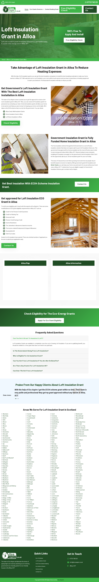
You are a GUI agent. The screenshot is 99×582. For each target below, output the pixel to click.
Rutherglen (79, 476)
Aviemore (5, 442)
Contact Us (89, 9)
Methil (53, 530)
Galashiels (30, 506)
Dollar (28, 442)
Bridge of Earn (7, 500)
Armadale (5, 436)
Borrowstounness (8, 494)
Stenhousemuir (80, 490)
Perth (77, 448)
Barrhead (5, 460)
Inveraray (54, 416)
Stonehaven (79, 494)
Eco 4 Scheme (39, 558)
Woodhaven (79, 532)
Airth (4, 420)
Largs (53, 482)
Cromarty (30, 424)
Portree (78, 460)
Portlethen (79, 458)
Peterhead (79, 450)
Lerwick (53, 488)
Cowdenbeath (31, 418)
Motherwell (79, 414)
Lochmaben (54, 510)
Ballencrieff (6, 450)
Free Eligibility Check (68, 9)
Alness (5, 426)
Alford (4, 422)
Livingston (54, 502)
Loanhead (54, 504)
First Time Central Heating (42, 563)
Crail (28, 420)
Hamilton (29, 532)
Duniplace (30, 464)
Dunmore (29, 466)
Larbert (53, 480)
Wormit (78, 534)
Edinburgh (30, 482)
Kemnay (53, 444)
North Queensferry (81, 436)
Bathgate (5, 462)
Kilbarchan (54, 446)
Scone (78, 482)
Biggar (4, 472)
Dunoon (29, 468)
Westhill (78, 524)
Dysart (29, 472)
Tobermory (79, 512)
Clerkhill (5, 530)
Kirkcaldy (54, 464)
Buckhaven (6, 510)
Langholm (54, 478)
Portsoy (78, 462)
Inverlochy (54, 424)
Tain (77, 502)
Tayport (78, 504)
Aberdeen (5, 414)
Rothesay (78, 474)
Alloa (8, 59)
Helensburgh (30, 536)
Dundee (29, 460)
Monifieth (54, 536)
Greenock (30, 524)
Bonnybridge (6, 492)
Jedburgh (54, 432)
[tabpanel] (51, 392)
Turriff (78, 520)
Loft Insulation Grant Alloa (18, 59)
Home (26, 9)
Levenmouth (55, 496)
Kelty (52, 442)
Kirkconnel (54, 466)
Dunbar (29, 454)
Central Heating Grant (51, 9)
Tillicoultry (79, 510)
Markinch (54, 520)
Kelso (53, 440)
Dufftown (30, 448)
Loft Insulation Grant (41, 561)
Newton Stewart (80, 428)
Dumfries (29, 452)
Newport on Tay (80, 426)
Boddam (5, 490)
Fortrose (29, 502)
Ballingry (5, 452)
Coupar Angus (31, 416)
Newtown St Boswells (82, 430)
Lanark (53, 476)
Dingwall (29, 440)
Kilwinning (54, 450)
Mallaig (53, 518)
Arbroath (5, 434)
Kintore (53, 462)
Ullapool (78, 522)
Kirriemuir (54, 472)
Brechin (5, 496)
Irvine (53, 430)
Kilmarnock (54, 448)
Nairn (77, 420)
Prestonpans (79, 464)
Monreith (54, 538)
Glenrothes (30, 512)
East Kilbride (30, 478)
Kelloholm (54, 438)
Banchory (5, 454)
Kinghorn (54, 454)
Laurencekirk (55, 486)
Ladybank (54, 474)
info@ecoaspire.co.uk (76, 562)
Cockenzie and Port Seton (10, 536)
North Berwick (80, 432)
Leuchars (54, 492)
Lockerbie (54, 512)
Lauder (53, 484)
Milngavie (54, 532)
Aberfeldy (5, 416)
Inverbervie (54, 418)
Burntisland (6, 514)
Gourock (29, 514)
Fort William (30, 500)
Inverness (54, 426)
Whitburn (78, 526)
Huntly (29, 538)
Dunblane (29, 458)
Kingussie (54, 458)
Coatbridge (6, 534)
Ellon (28, 488)
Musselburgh (79, 416)
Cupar (29, 430)
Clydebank (6, 532)
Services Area (39, 569)
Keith (52, 436)
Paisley (78, 442)
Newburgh (79, 424)
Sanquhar (78, 480)
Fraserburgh (30, 504)
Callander (5, 516)
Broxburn (5, 508)
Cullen (29, 426)
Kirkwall (53, 470)
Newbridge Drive (80, 422)
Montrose (54, 540)
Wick (77, 528)
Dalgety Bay (30, 434)
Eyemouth (30, 490)
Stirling (78, 492)
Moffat (53, 534)
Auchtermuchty (7, 440)
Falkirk (29, 492)
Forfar (29, 496)
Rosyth (78, 472)
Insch (53, 414)
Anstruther (6, 432)
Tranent (78, 514)
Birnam (5, 474)
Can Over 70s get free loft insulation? (28, 371)
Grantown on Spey (32, 520)
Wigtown (78, 530)
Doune (29, 446)
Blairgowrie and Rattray (9, 486)
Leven (53, 494)
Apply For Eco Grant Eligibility (49, 320)
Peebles (78, 444)
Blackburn (5, 476)
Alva (4, 428)
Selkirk (78, 484)
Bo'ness (5, 488)
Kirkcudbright (55, 468)
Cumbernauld (31, 428)
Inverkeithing (55, 422)
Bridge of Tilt (6, 502)
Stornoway (79, 498)
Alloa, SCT (73, 566)
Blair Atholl (6, 484)
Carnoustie (6, 522)
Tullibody (78, 518)
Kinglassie (54, 456)
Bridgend (5, 504)
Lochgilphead (55, 508)
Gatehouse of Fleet (32, 508)
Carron (5, 524)
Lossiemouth (55, 514)
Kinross (53, 460)
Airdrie (4, 418)
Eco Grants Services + (37, 9)
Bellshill (5, 468)
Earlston (29, 474)
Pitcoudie (78, 452)
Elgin (28, 486)
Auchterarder (6, 438)
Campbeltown (7, 518)
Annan (4, 430)
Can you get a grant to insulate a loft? (28, 338)
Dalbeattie (30, 432)
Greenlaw (29, 522)
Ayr (4, 444)
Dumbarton (30, 450)
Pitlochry (78, 454)
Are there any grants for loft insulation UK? (30, 366)
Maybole (53, 524)
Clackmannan (7, 528)
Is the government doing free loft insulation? (31, 351)
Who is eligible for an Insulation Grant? (28, 356)
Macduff (53, 516)
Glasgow (29, 510)
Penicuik (78, 446)
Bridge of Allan (7, 498)
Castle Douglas (7, 526)
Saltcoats (78, 478)
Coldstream (6, 538)
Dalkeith (29, 436)
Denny (29, 438)
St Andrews (79, 486)
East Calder (30, 476)
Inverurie (53, 428)
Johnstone (54, 434)
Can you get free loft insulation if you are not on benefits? (36, 361)
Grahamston (30, 516)
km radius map (25, 281)
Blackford (5, 480)
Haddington (30, 528)
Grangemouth (31, 518)
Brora (4, 506)
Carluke (5, 520)
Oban (77, 438)
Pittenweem (79, 456)
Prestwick (79, 466)
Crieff (28, 422)
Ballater (5, 448)
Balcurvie (5, 446)
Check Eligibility (11, 123)
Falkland (29, 494)
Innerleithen (30, 540)
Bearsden (5, 466)
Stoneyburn (79, 496)
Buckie (4, 512)
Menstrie (54, 528)
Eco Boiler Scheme (40, 566)
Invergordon (54, 420)
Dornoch (29, 444)
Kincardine (54, 452)
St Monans (79, 488)
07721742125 (91, 2)
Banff (4, 456)
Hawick (29, 534)
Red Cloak (79, 468)
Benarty (5, 470)
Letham (53, 490)
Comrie (29, 414)
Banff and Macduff (8, 458)
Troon (77, 516)
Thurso (78, 508)
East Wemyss (31, 480)
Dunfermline (30, 462)
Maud (53, 522)
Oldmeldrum (79, 440)
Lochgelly (54, 506)
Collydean (5, 540)
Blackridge (6, 482)
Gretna (29, 526)
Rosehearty (79, 470)
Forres (29, 498)
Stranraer (78, 500)
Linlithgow (54, 498)
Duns (28, 470)
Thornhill (78, 506)
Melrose (53, 526)
